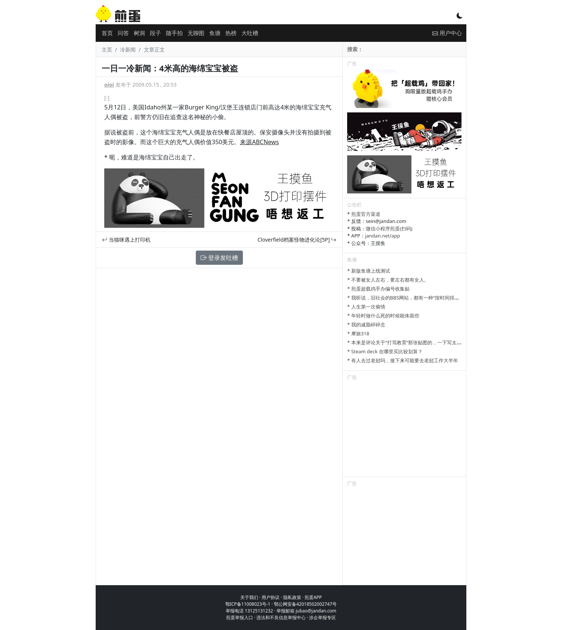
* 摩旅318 (358, 333)
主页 (107, 49)
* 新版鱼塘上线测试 (368, 270)
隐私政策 (292, 597)
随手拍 (174, 33)
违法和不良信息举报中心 (281, 617)
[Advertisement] (404, 430)
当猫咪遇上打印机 (126, 239)
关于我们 (249, 597)
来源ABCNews (259, 142)
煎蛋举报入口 (239, 617)
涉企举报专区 (322, 617)
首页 (107, 33)
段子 (155, 33)
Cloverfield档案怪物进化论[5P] (296, 239)
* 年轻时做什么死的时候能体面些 (383, 315)
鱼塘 (214, 33)
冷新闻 (128, 49)
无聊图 (196, 33)
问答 (123, 33)
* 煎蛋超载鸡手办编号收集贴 (378, 288)
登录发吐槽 (219, 258)
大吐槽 (249, 33)
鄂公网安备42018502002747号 (305, 604)
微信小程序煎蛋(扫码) (389, 228)
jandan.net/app (382, 235)
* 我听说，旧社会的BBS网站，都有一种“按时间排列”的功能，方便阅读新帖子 (430, 297)
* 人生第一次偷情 (366, 306)
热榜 (231, 33)
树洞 (139, 33)
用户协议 (271, 597)
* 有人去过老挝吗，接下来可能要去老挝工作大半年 (402, 360)
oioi (109, 84)
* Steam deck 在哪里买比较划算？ (384, 351)
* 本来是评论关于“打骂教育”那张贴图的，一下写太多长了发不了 (416, 342)
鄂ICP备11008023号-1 (248, 604)
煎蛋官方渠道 (365, 214)
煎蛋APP (313, 597)
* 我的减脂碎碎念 (366, 324)
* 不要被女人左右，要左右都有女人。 (388, 279)
